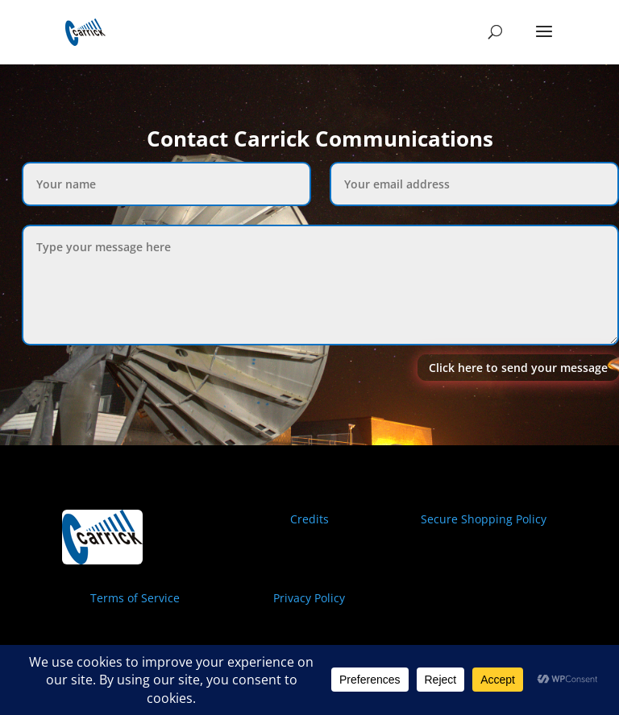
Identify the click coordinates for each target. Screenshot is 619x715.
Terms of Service (135, 597)
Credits (309, 519)
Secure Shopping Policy (483, 519)
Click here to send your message (518, 367)
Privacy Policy (309, 597)
